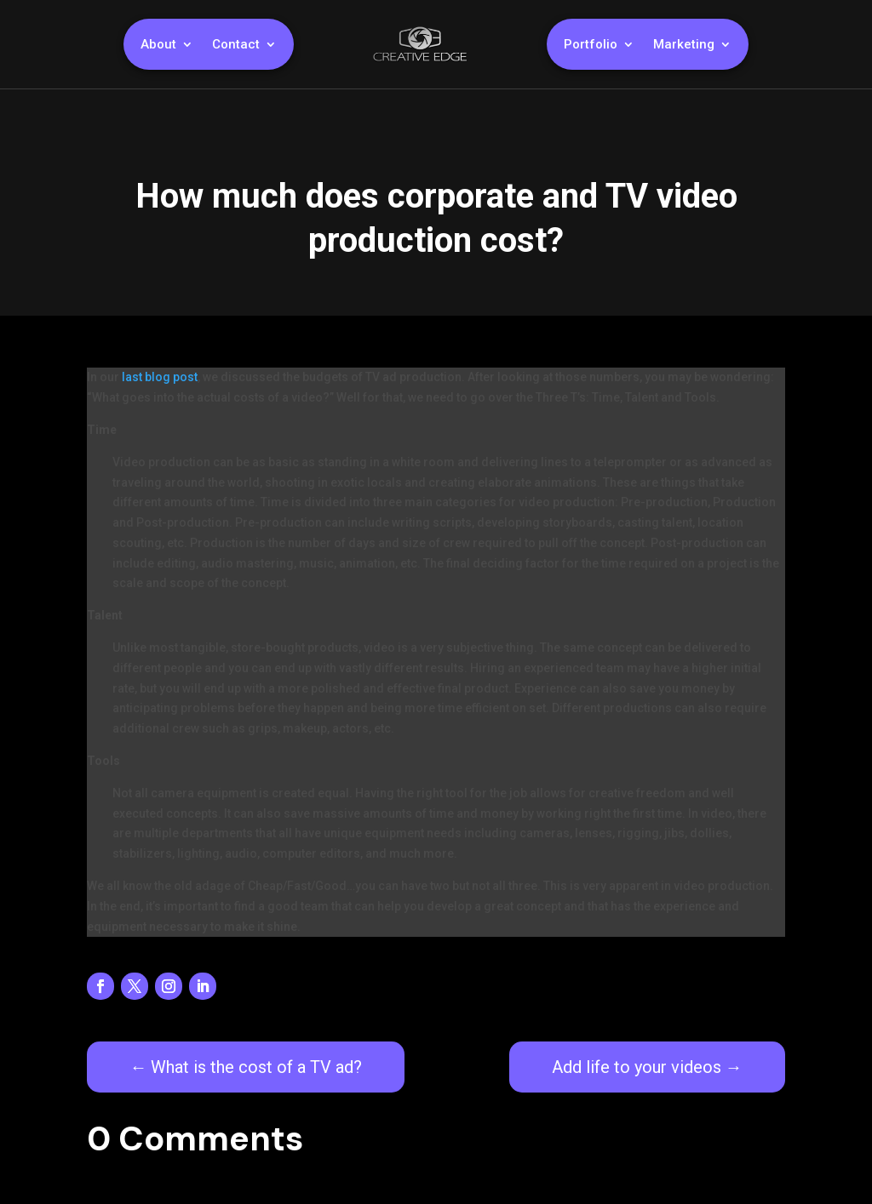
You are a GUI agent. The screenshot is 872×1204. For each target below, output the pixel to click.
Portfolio (590, 45)
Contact (236, 45)
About (158, 45)
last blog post (160, 377)
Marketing (683, 45)
